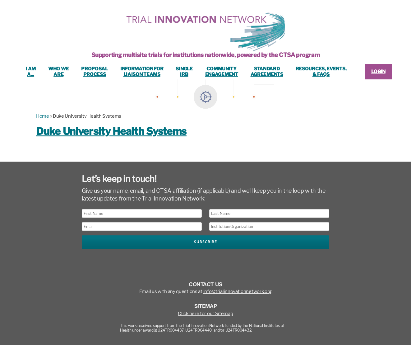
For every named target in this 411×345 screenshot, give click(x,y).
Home (42, 116)
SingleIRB (184, 71)
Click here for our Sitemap (205, 313)
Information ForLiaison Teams (142, 71)
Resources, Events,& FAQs (321, 71)
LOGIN (378, 71)
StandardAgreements (267, 71)
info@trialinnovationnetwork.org (237, 291)
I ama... (30, 71)
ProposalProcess (94, 71)
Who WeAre (58, 71)
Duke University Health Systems (111, 131)
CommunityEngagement (221, 71)
